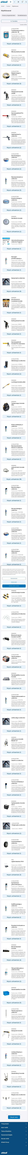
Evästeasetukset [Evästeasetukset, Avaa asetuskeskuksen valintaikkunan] (14, 578)
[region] (14, 577)
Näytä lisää (14, 1117)
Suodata (14, 21)
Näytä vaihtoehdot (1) (14, 44)
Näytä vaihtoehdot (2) (14, 147)
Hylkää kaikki (14, 582)
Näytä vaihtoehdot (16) (13, 479)
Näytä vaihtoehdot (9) (14, 291)
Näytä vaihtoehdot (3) (14, 83)
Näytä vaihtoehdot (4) (14, 960)
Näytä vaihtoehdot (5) (14, 190)
